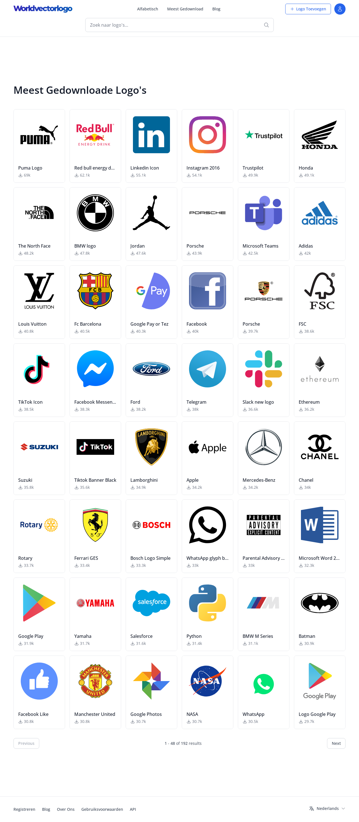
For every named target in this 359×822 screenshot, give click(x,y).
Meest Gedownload (185, 9)
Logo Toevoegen (308, 9)
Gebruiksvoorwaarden (102, 809)
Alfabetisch (147, 9)
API (133, 809)
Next (336, 743)
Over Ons (66, 809)
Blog (216, 9)
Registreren (24, 809)
